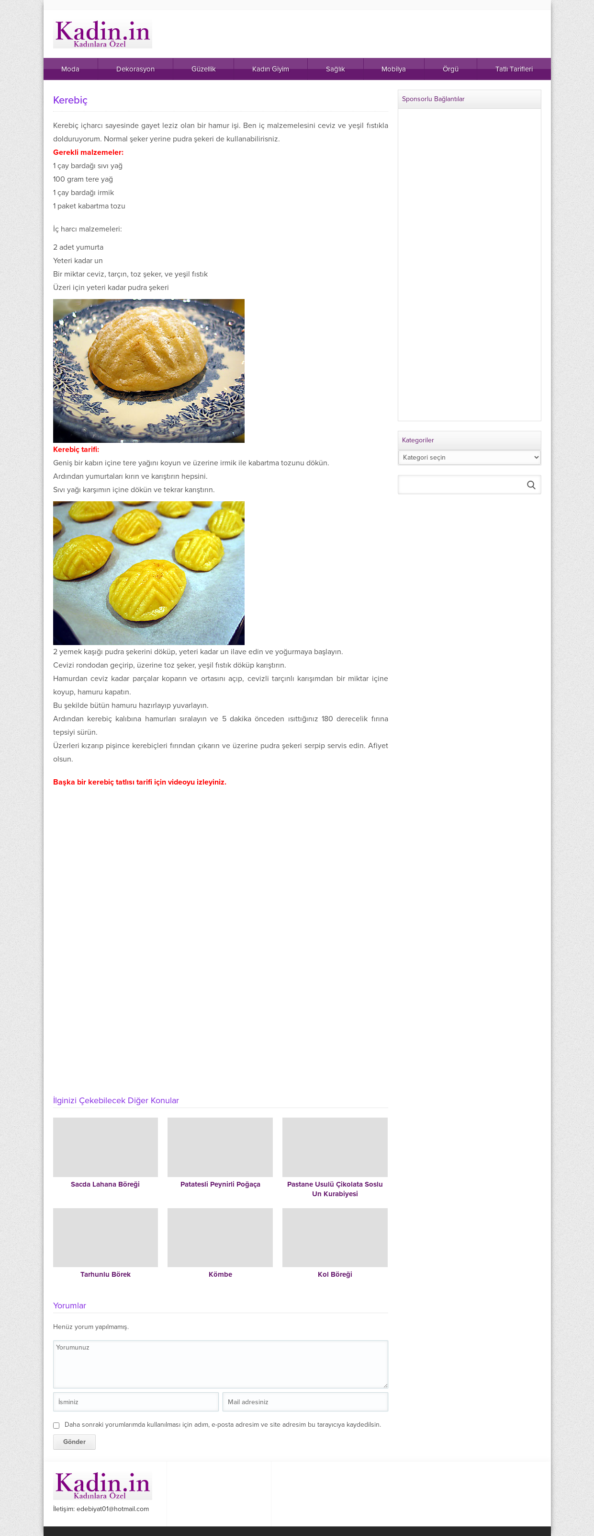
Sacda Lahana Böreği (105, 1184)
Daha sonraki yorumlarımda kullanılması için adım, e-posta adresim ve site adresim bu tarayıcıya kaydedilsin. (223, 1425)
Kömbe (220, 1274)
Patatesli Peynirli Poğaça (220, 1184)
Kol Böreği (335, 1274)
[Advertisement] (220, 1016)
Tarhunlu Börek (105, 1274)
